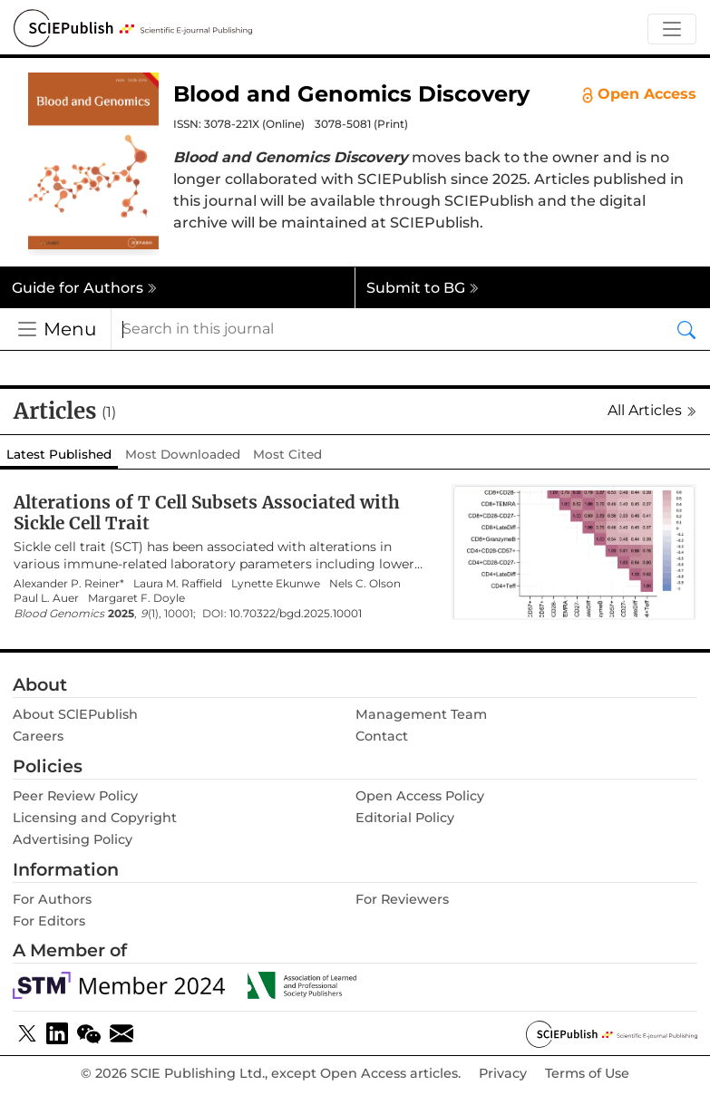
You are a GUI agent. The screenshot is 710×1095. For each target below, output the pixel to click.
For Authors (52, 899)
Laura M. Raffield (177, 583)
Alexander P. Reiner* (69, 583)
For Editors (49, 921)
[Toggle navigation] (671, 29)
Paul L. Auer (46, 598)
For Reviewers (402, 899)
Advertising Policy (72, 839)
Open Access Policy (419, 796)
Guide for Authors (84, 287)
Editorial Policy (404, 817)
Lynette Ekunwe (275, 583)
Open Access (639, 94)
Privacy (503, 1073)
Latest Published (59, 454)
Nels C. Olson (365, 583)
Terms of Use (587, 1073)
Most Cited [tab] (287, 454)
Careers (38, 736)
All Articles (652, 410)
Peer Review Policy (75, 796)
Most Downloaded (182, 454)
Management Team (421, 714)
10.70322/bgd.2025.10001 (295, 613)
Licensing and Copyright (95, 817)
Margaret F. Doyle (136, 598)
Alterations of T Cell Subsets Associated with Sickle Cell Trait (207, 512)
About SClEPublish (75, 714)
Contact (381, 736)
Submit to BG (422, 287)
